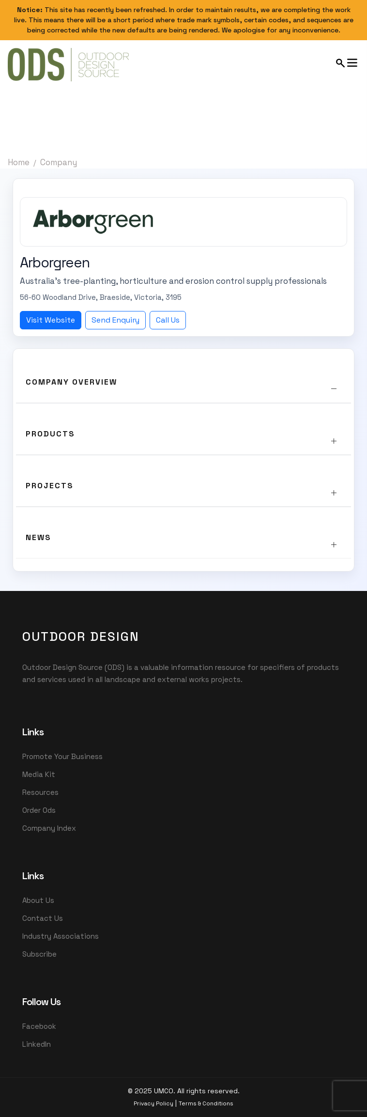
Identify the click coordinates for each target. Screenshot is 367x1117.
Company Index (49, 828)
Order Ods (39, 810)
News (38, 537)
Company (58, 162)
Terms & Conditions (206, 1103)
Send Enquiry (115, 320)
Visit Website (50, 320)
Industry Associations (60, 936)
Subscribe (39, 954)
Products (50, 434)
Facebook (39, 1026)
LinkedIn (36, 1044)
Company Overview (71, 382)
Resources (40, 792)
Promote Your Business (62, 756)
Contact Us (42, 918)
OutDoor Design (80, 636)
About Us (38, 900)
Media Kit (38, 774)
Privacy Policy (153, 1103)
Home (19, 162)
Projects (50, 486)
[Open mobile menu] (347, 63)
